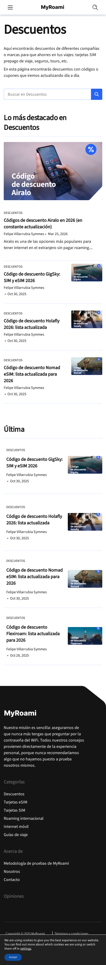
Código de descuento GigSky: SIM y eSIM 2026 (32, 277)
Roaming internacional (24, 818)
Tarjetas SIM (14, 810)
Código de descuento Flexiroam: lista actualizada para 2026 (33, 634)
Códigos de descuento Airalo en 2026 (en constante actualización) (43, 223)
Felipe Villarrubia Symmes (24, 233)
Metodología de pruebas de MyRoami (36, 863)
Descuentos (13, 213)
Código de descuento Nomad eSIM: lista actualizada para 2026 (32, 374)
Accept (13, 957)
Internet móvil (16, 827)
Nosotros (12, 871)
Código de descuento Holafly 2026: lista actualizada (31, 324)
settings (25, 949)
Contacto (12, 880)
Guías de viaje (16, 835)
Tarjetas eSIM (15, 802)
